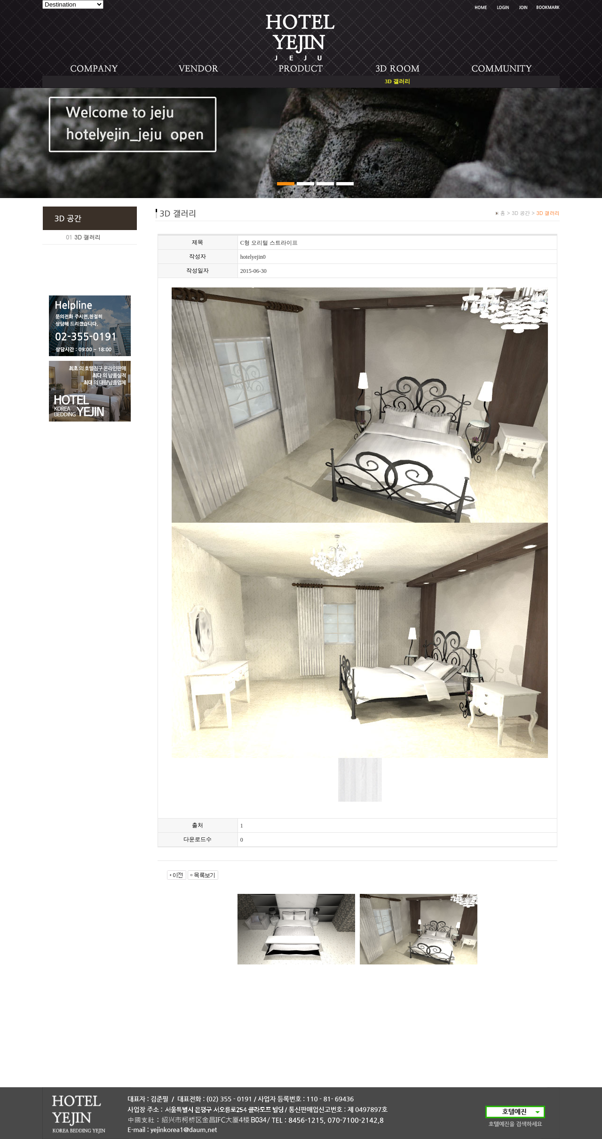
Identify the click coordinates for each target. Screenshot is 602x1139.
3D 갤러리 (87, 237)
